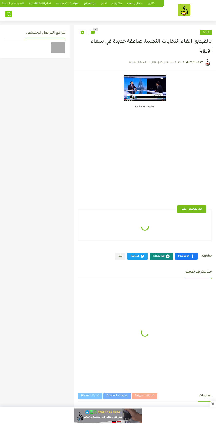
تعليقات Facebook (117, 395)
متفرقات (117, 3)
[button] (186, 256)
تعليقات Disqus (90, 395)
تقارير (151, 3)
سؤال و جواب (135, 3)
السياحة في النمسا (13, 3)
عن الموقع (90, 3)
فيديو (206, 32)
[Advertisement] (178, 126)
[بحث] (8, 14)
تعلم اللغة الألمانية (40, 3)
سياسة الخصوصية (67, 3)
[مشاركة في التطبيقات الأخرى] (120, 256)
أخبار (104, 3)
